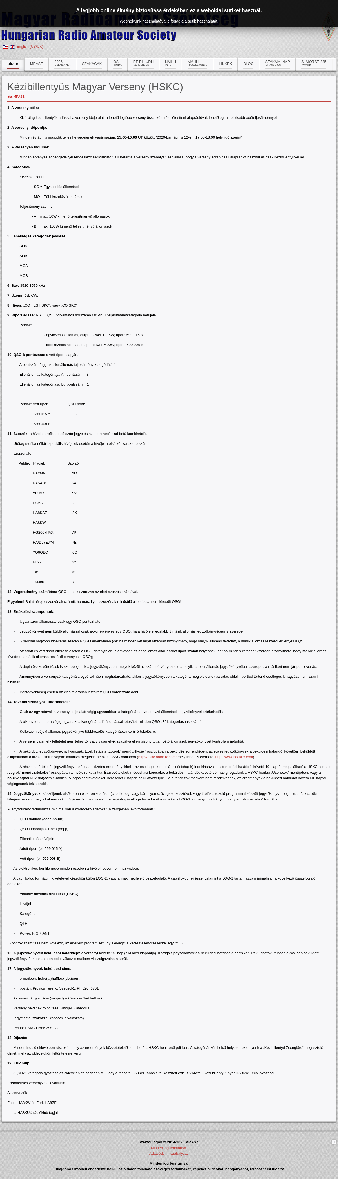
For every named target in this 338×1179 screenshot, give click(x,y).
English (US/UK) (30, 46)
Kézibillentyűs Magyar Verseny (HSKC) (95, 87)
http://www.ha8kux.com (234, 757)
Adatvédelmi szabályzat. (169, 1153)
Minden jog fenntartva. (169, 1148)
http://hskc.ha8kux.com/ (157, 757)
